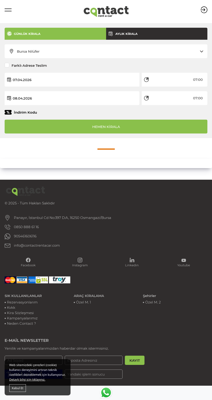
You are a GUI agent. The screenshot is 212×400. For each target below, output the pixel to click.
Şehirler (149, 296)
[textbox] (109, 51)
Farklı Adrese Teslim (29, 65)
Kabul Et (17, 388)
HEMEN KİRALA (106, 126)
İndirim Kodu (25, 112)
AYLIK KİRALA (126, 34)
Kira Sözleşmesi (20, 313)
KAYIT (134, 360)
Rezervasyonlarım (22, 302)
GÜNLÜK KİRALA (27, 34)
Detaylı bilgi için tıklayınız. (27, 379)
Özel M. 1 (83, 302)
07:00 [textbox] (198, 79)
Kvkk (11, 307)
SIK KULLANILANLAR (23, 296)
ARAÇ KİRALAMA (89, 296)
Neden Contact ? (21, 323)
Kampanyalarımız (22, 318)
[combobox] (109, 51)
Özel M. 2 (153, 302)
